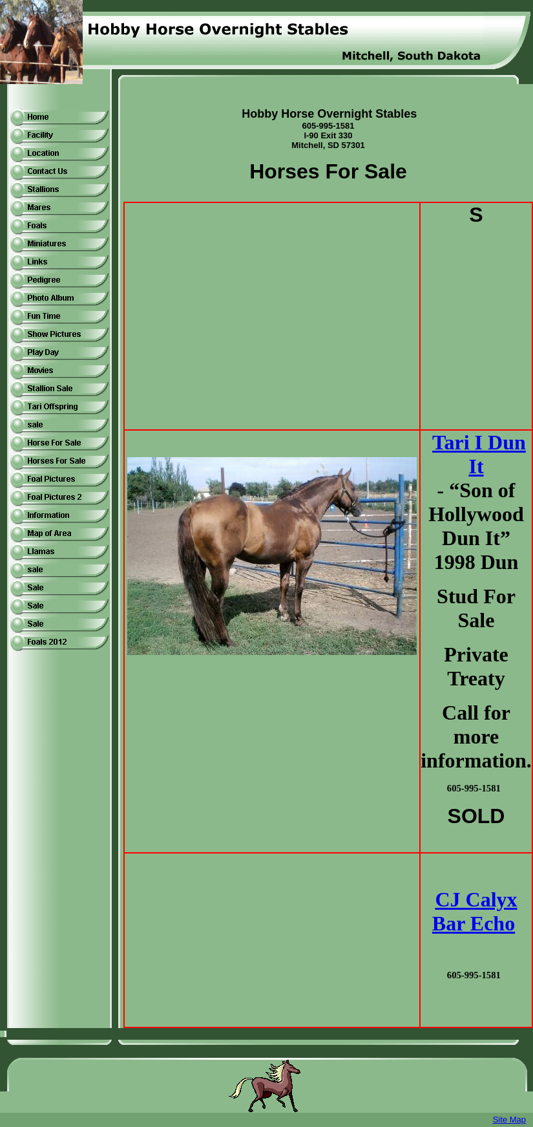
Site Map (509, 1119)
